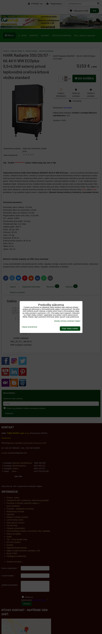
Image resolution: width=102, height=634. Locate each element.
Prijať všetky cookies (70, 329)
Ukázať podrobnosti (29, 327)
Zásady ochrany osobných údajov (67, 321)
